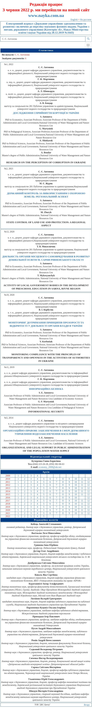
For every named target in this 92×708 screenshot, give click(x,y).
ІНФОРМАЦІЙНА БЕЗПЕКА (46, 388)
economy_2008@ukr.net (50, 467)
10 (75, 479)
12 (88, 479)
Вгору (87, 705)
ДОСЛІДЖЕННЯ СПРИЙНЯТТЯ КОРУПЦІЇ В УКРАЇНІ (46, 112)
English (74, 19)
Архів (46, 472)
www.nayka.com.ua (46, 15)
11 (82, 479)
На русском (85, 19)
